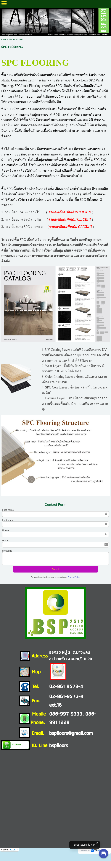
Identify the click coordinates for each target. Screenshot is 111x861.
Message (7, 550)
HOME (3, 39)
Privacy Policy (74, 577)
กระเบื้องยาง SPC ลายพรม (24, 227)
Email (5, 540)
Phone (5, 530)
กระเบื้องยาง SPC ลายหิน (23, 219)
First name (8, 510)
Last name (8, 520)
